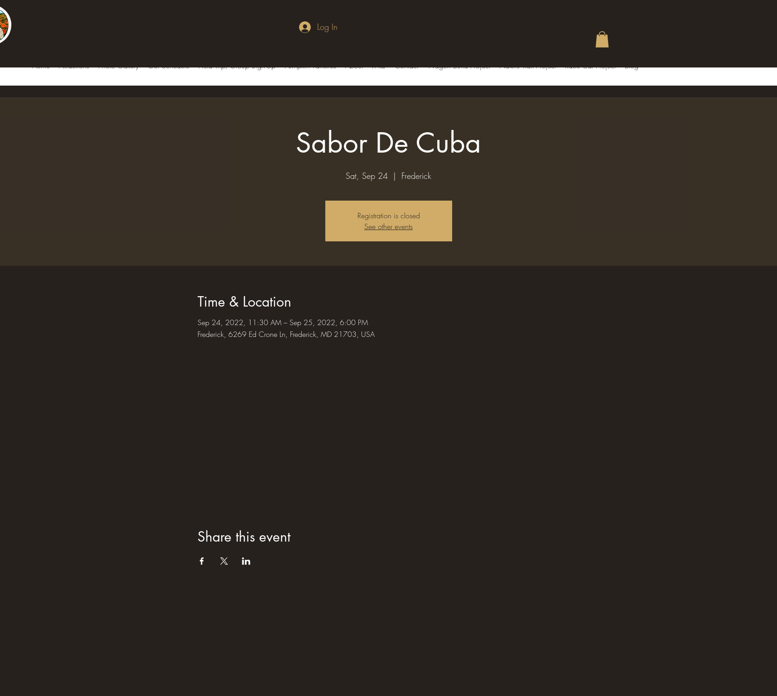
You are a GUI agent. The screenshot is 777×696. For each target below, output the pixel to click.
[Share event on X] (224, 561)
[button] (602, 39)
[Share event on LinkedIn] (246, 561)
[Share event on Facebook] (202, 561)
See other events (388, 226)
